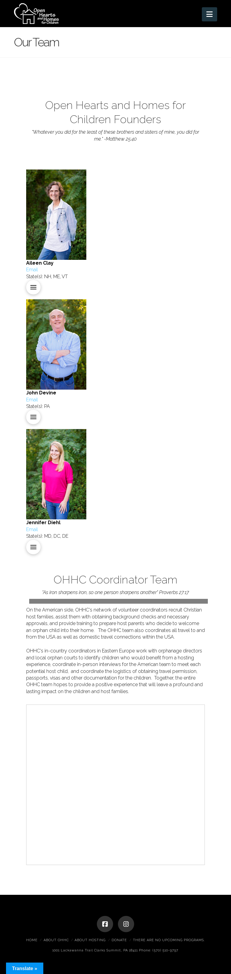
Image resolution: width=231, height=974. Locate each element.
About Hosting (90, 940)
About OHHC (56, 940)
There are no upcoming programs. (169, 940)
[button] (209, 14)
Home (32, 940)
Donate (119, 940)
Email (32, 269)
